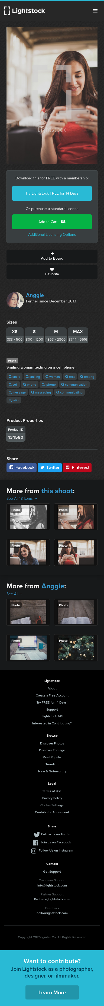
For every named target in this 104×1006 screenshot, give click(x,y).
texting (87, 376)
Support (52, 709)
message (17, 392)
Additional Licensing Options (52, 234)
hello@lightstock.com (52, 913)
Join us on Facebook (56, 842)
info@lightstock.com (52, 885)
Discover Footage (52, 750)
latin (14, 400)
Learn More (52, 992)
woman (53, 376)
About (52, 688)
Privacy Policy (52, 798)
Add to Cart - (52, 222)
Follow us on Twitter (56, 834)
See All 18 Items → (22, 498)
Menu (95, 11)
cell (13, 384)
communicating (69, 392)
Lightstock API (52, 716)
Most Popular (52, 757)
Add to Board (52, 256)
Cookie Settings (52, 805)
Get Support (52, 871)
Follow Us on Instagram (56, 850)
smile (14, 376)
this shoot (57, 491)
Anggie (35, 295)
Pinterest (77, 467)
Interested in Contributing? (52, 723)
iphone (49, 384)
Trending (52, 764)
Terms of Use (52, 791)
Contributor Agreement (52, 812)
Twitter (50, 467)
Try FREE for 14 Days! (52, 702)
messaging (41, 392)
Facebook (21, 467)
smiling (33, 376)
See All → (14, 594)
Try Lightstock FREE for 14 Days (52, 193)
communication (74, 384)
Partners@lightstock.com (52, 899)
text (70, 376)
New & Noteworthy (52, 771)
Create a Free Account (52, 695)
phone (29, 384)
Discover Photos (52, 743)
